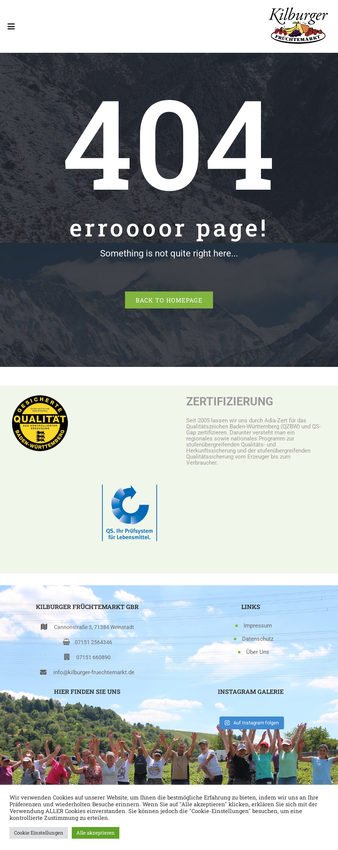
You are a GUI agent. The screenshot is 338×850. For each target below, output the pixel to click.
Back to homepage (169, 300)
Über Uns (257, 652)
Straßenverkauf (92, 736)
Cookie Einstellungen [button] (38, 832)
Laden (91, 710)
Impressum (258, 625)
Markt (91, 723)
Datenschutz (257, 638)
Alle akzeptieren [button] (95, 832)
